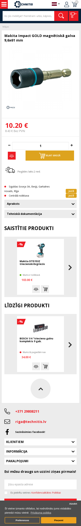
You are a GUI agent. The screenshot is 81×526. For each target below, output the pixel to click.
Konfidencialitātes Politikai (46, 492)
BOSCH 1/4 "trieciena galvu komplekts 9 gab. (36, 340)
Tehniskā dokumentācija (24, 214)
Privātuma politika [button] (41, 512)
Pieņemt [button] (58, 520)
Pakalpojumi (17, 461)
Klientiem (15, 442)
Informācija (16, 451)
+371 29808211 (27, 411)
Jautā (71, 191)
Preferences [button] (22, 520)
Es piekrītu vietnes (35, 492)
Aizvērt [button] (73, 503)
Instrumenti (4, 4)
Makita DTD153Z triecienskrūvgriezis (32, 263)
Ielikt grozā (49, 156)
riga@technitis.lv (30, 421)
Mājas (6, 26)
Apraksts (13, 204)
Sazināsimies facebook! (30, 432)
